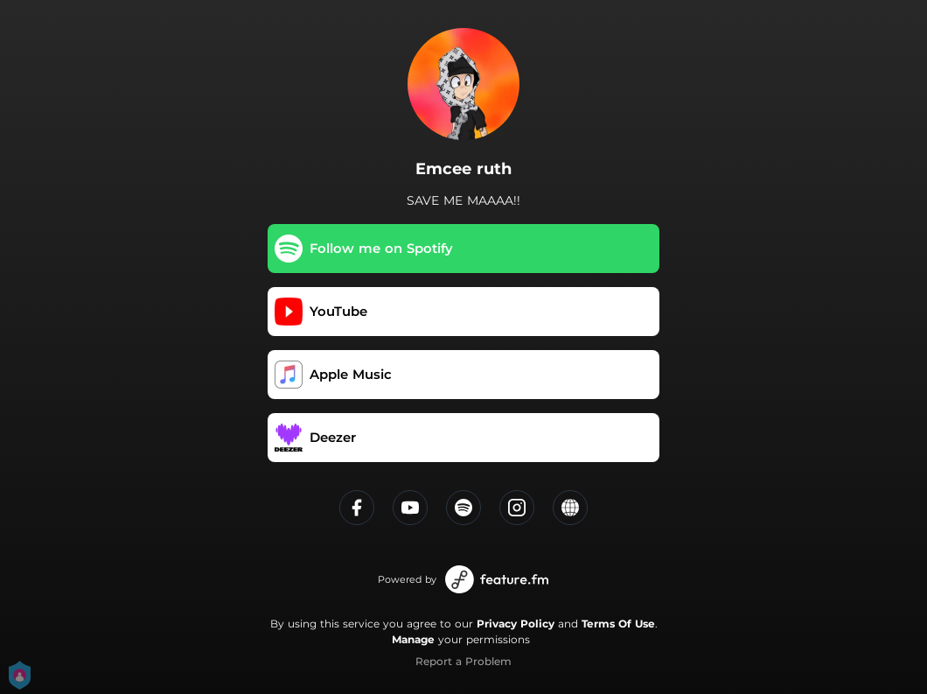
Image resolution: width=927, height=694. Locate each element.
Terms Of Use (618, 623)
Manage (413, 639)
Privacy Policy (515, 623)
